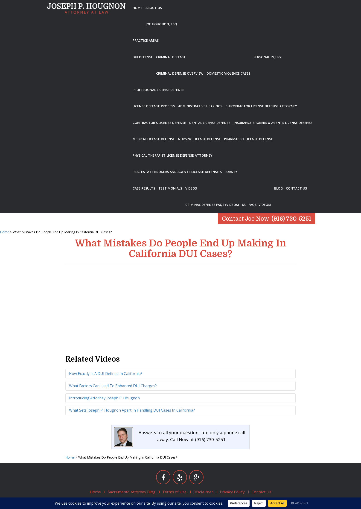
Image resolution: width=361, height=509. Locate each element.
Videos (191, 188)
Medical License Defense (154, 139)
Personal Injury (267, 57)
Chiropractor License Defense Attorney (261, 106)
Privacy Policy (232, 491)
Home (137, 8)
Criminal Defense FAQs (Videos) (212, 204)
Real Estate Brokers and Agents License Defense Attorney (185, 172)
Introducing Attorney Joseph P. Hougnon (104, 398)
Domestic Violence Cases (228, 73)
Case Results (144, 188)
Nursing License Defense (199, 139)
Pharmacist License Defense (248, 139)
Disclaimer (203, 491)
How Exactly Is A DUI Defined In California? (105, 373)
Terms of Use (174, 491)
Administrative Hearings (200, 106)
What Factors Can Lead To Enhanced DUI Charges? (113, 385)
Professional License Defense (158, 90)
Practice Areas (146, 40)
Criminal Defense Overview (179, 73)
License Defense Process (154, 106)
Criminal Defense (171, 57)
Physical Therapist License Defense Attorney (172, 155)
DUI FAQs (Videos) (256, 204)
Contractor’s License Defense (159, 122)
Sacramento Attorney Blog (131, 491)
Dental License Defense (209, 122)
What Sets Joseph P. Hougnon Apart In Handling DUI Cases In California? (132, 410)
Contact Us (296, 188)
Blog (278, 188)
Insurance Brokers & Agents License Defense (272, 122)
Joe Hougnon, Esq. (162, 24)
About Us (154, 8)
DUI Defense (143, 57)
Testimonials (170, 188)
